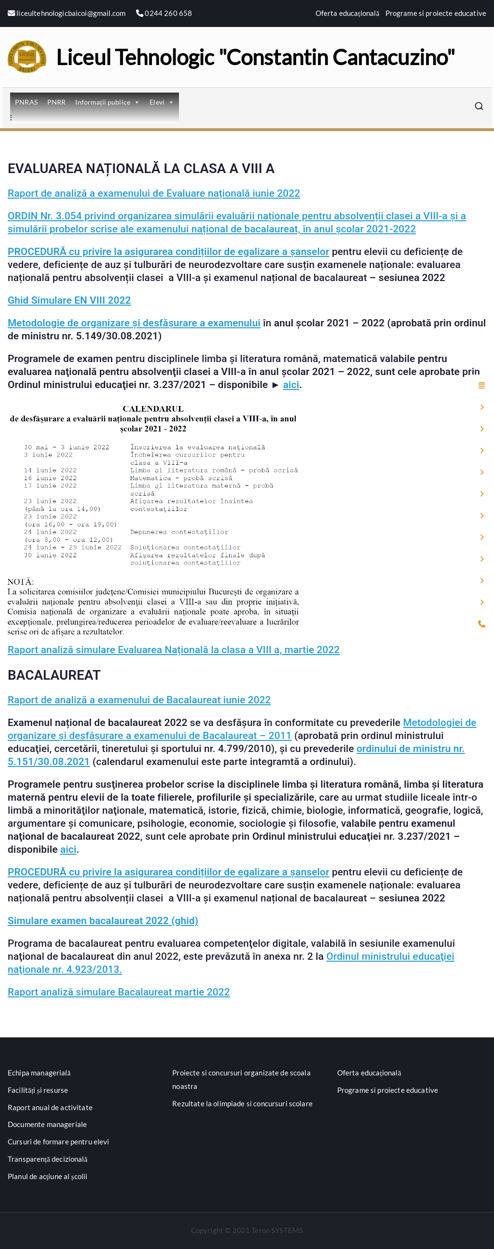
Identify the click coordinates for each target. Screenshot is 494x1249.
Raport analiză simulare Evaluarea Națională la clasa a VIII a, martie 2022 (174, 650)
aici (291, 384)
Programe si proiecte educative (436, 13)
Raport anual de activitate (50, 1107)
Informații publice (107, 102)
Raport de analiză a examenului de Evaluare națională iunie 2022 (154, 193)
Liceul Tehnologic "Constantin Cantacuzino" (255, 56)
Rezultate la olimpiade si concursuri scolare (242, 1103)
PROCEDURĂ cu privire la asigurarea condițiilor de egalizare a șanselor (168, 251)
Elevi (162, 102)
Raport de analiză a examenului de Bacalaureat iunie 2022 (139, 700)
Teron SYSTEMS (277, 1230)
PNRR (56, 102)
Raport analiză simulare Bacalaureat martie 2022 (119, 992)
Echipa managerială (39, 1072)
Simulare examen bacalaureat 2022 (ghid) (103, 921)
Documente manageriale (47, 1124)
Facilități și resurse (38, 1090)
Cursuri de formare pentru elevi (59, 1141)
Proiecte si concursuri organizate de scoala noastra (241, 1079)
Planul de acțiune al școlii (47, 1176)
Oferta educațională (348, 13)
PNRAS (26, 102)
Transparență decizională (48, 1159)
